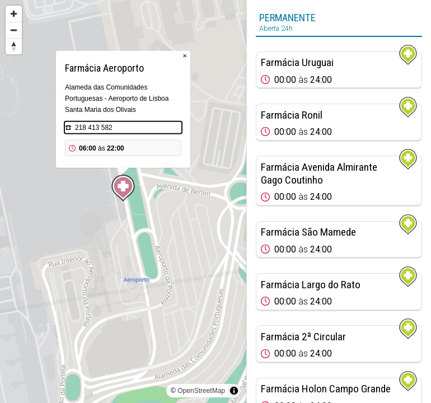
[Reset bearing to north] (14, 46)
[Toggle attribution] (234, 390)
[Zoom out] (14, 30)
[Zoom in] (14, 14)
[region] (123, 201)
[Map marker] (123, 188)
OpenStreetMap (201, 391)
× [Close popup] (184, 55)
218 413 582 (94, 128)
